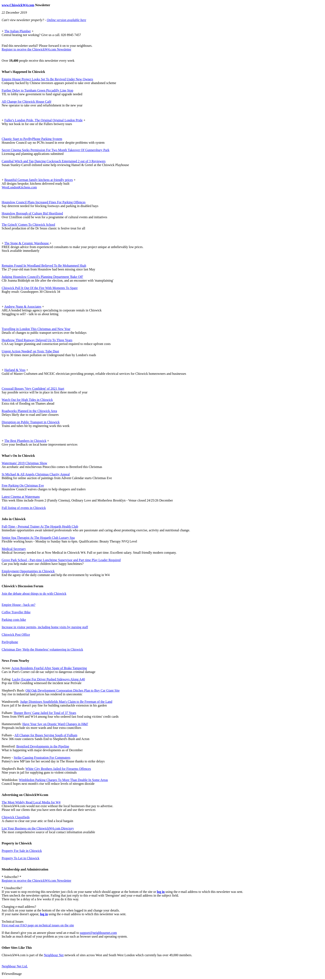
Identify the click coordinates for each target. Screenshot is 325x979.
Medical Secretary (14, 549)
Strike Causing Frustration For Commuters (42, 757)
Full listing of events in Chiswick (24, 508)
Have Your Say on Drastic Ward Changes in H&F (55, 724)
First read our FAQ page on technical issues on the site (38, 925)
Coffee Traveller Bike (16, 612)
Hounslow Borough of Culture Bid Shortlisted (32, 213)
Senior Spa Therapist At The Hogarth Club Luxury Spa (38, 537)
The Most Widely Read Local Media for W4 (31, 802)
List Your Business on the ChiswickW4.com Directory (38, 828)
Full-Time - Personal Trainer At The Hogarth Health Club (40, 526)
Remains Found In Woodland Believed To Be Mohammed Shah (44, 265)
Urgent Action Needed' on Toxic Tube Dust (30, 351)
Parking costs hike (14, 619)
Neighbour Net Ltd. (15, 966)
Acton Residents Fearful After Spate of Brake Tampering (49, 668)
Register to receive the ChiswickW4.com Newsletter (36, 49)
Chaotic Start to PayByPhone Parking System (32, 139)
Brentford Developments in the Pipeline (42, 746)
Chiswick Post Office (16, 634)
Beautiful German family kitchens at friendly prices (38, 180)
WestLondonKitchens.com (19, 187)
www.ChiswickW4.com (18, 5)
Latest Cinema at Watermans (21, 496)
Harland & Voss (14, 370)
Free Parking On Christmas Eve (23, 485)
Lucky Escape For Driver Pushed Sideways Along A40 (48, 679)
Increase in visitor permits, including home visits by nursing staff (45, 627)
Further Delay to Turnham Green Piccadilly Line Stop (37, 90)
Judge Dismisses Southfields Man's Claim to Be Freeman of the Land (66, 701)
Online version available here (66, 20)
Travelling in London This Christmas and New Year (36, 329)
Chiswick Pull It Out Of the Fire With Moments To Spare (40, 288)
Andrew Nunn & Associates (22, 306)
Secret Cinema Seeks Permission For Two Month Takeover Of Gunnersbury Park (55, 150)
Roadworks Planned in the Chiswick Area (29, 411)
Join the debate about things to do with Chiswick (34, 593)
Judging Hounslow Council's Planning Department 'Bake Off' (42, 277)
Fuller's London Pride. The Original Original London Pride (43, 120)
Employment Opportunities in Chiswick (28, 571)
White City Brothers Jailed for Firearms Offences (58, 768)
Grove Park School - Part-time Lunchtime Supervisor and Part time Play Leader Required (61, 560)
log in (161, 891)
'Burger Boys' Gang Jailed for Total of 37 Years (44, 713)
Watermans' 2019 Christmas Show (24, 463)
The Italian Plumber (17, 31)
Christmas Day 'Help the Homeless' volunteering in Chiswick (42, 649)
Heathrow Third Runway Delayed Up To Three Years (37, 340)
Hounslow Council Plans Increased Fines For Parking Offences (44, 202)
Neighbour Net (54, 955)
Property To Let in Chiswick (20, 858)
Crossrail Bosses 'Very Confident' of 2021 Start (33, 388)
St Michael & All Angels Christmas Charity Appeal (36, 474)
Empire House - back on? (18, 604)
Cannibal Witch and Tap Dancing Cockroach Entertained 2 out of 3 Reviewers (54, 161)
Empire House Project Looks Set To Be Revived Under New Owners (47, 79)
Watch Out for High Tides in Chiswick (27, 399)
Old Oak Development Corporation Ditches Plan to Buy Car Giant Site (72, 690)
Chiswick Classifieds (16, 817)
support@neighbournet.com (98, 932)
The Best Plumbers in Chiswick (25, 440)
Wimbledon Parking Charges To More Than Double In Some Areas (63, 780)
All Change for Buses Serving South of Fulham (45, 735)
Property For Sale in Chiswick (22, 850)
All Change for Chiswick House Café (26, 101)
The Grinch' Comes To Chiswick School (28, 224)
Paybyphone (10, 642)
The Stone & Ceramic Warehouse (27, 243)
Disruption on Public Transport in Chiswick (31, 422)
